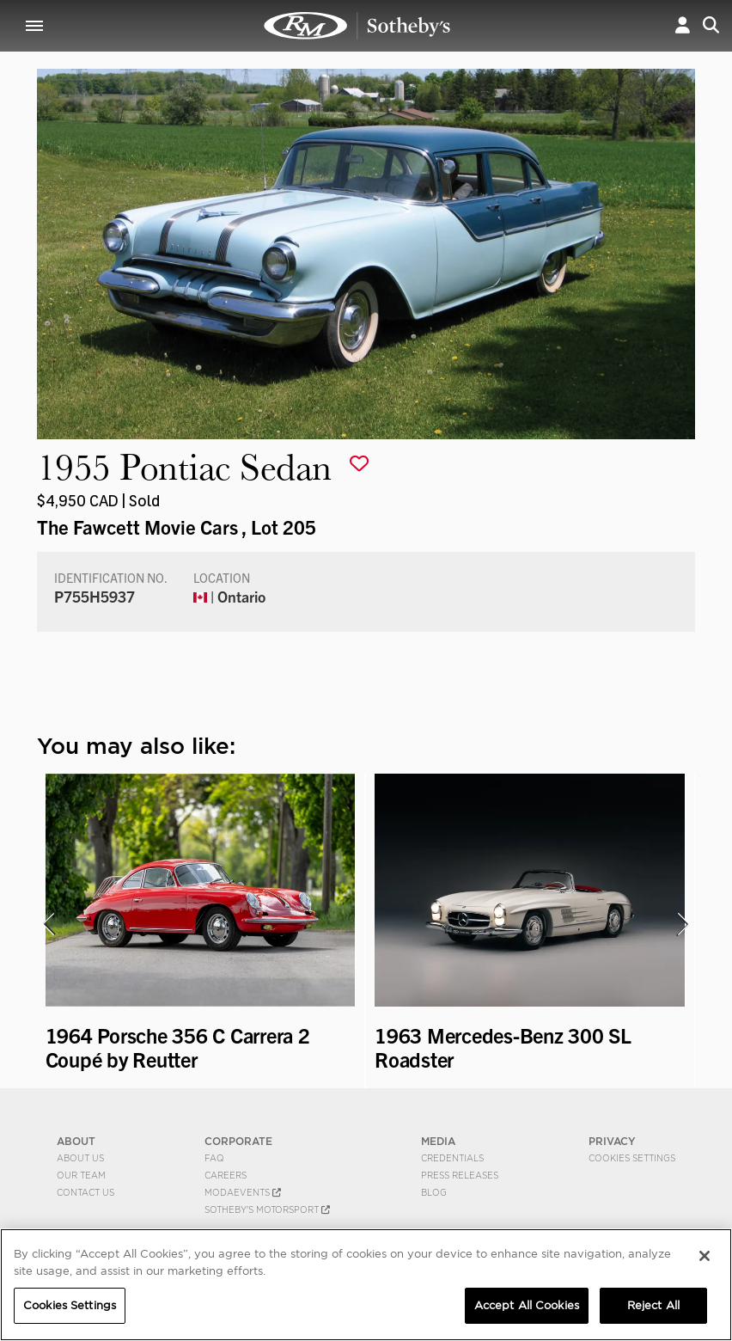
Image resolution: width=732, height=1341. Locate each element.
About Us (80, 1158)
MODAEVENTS (242, 1192)
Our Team (81, 1175)
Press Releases (459, 1175)
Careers (225, 1175)
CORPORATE (238, 1141)
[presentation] (48, 924)
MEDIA (438, 1141)
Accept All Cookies (526, 1305)
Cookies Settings (632, 1158)
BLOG (434, 1192)
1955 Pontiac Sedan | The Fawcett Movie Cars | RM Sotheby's (357, 26)
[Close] (704, 1256)
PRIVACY (612, 1141)
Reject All (653, 1305)
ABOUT (76, 1141)
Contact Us (85, 1192)
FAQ (214, 1158)
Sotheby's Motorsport (267, 1209)
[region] (366, 1284)
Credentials (452, 1158)
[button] (682, 25)
